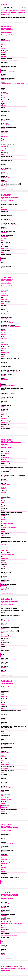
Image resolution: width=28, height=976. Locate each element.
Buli (10, 636)
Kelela (2, 632)
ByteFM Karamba (6, 12)
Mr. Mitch (3, 671)
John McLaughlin (19, 923)
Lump (2, 150)
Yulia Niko (3, 737)
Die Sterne (3, 554)
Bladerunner (9, 371)
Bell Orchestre (4, 348)
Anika (2, 64)
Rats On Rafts (4, 232)
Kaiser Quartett (11, 554)
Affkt (2, 140)
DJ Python (3, 562)
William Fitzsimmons (6, 799)
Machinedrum (4, 224)
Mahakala (3, 667)
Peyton (2, 89)
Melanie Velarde (4, 558)
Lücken (7, 970)
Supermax (3, 581)
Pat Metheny (4, 299)
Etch (2, 752)
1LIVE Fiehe (8, 11)
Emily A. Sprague (5, 352)
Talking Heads (4, 248)
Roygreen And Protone (13, 659)
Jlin (2, 648)
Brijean (2, 356)
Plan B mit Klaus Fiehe (19, 11)
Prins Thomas (4, 476)
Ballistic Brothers (5, 461)
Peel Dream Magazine (6, 776)
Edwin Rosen (4, 209)
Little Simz (3, 756)
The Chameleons (4, 213)
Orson (2, 640)
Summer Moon (4, 855)
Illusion (3, 723)
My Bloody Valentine (5, 40)
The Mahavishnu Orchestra (7, 923)
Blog (18, 12)
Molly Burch (4, 71)
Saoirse (3, 48)
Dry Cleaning (4, 418)
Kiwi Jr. (2, 426)
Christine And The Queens (7, 783)
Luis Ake (3, 75)
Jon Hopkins (4, 574)
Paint (2, 791)
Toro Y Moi (3, 375)
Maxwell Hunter (4, 295)
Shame (2, 240)
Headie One (3, 469)
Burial (2, 644)
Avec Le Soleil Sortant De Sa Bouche (9, 935)
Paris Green (3, 56)
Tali (2, 659)
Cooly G (3, 733)
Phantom (3, 871)
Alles (2, 11)
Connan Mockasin (5, 764)
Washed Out (10, 780)
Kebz (16, 315)
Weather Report (4, 344)
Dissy (2, 652)
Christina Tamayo (20, 83)
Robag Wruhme (4, 136)
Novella (3, 851)
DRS (2, 367)
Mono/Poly (17, 224)
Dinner (2, 510)
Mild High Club (4, 68)
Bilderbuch (7, 453)
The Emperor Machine (6, 875)
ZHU (8, 391)
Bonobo (3, 954)
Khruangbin (4, 836)
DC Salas (3, 52)
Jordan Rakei (4, 181)
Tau (2, 950)
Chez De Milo (4, 338)
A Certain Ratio (4, 60)
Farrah (6, 752)
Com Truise (3, 544)
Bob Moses (3, 391)
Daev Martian (4, 636)
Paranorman (4, 696)
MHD (2, 760)
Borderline (3, 719)
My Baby (3, 847)
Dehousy (3, 628)
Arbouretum (4, 863)
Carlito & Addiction (5, 228)
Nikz (13, 315)
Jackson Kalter (4, 716)
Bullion (2, 498)
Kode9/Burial (4, 617)
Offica (5, 315)
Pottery (2, 252)
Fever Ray (3, 515)
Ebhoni (2, 307)
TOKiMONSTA (4, 539)
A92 (2, 315)
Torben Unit (3, 927)
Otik (2, 708)
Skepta (10, 469)
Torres (2, 166)
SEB (2, 101)
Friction (8, 79)
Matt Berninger (4, 146)
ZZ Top (2, 158)
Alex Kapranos (10, 523)
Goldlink (7, 712)
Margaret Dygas (4, 480)
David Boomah (16, 371)
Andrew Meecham (14, 60)
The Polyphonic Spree (6, 177)
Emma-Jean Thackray (6, 173)
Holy (2, 506)
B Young (3, 97)
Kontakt (22, 12)
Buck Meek (3, 291)
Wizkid (7, 93)
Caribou (3, 531)
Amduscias (3, 624)
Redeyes (10, 367)
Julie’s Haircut (4, 907)
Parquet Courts (4, 236)
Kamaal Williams (5, 457)
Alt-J (2, 712)
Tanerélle (12, 224)
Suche (4, 4)
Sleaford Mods (4, 267)
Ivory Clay (3, 867)
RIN (2, 453)
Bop (2, 748)
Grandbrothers (4, 364)
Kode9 (2, 729)
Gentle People (4, 360)
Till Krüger (3, 330)
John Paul (3, 264)
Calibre (2, 911)
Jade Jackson (4, 859)
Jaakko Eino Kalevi (5, 577)
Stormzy (3, 484)
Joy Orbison (3, 473)
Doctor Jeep (3, 120)
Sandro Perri (4, 589)
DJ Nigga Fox (4, 566)
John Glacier (4, 132)
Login (7, 14)
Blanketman (4, 256)
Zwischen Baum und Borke (11, 443)
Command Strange (5, 83)
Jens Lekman (4, 879)
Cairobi (2, 931)
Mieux (2, 124)
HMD (5, 367)
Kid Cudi (11, 221)
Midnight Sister (4, 379)
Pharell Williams (12, 527)
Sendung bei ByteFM (7, 201)
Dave (2, 93)
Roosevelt (3, 780)
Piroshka (3, 44)
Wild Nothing (12, 71)
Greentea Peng (4, 311)
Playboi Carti (4, 221)
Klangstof (3, 946)
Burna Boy (3, 492)
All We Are (3, 523)
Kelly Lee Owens (11, 574)
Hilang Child (4, 217)
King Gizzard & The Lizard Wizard (8, 843)
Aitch (8, 484)
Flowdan (3, 128)
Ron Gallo (3, 811)
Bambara (3, 519)
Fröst (2, 772)
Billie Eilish (3, 105)
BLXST (2, 303)
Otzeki (2, 939)
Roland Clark (4, 185)
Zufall (3, 14)
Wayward (3, 113)
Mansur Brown (12, 473)
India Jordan (4, 465)
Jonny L (3, 79)
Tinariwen (3, 840)
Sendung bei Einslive (7, 35)
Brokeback (3, 919)
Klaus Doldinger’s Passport (7, 903)
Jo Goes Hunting (4, 550)
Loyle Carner (4, 915)
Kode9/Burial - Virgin (6, 620)
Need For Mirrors (5, 663)
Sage (2, 795)
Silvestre (3, 570)
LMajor (2, 117)
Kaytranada (4, 527)
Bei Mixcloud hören (6, 32)
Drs (6, 659)
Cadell (7, 124)
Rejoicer (3, 535)
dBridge (3, 704)
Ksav (10, 315)
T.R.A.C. (13, 83)
